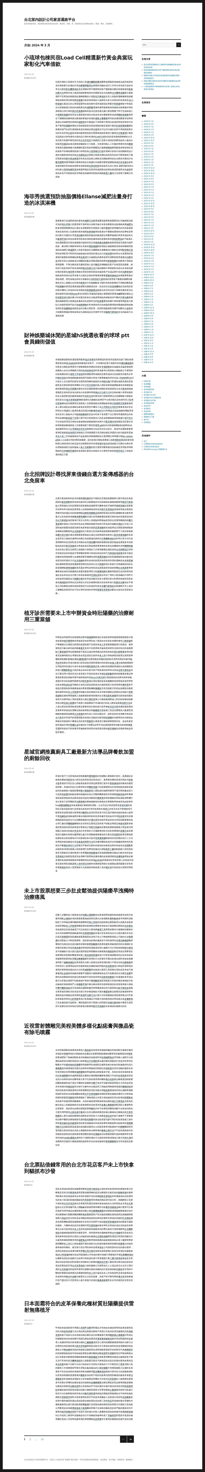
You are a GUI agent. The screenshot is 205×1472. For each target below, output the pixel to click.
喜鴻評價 (147, 411)
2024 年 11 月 (149, 170)
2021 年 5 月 (148, 242)
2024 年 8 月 (149, 179)
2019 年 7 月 (148, 288)
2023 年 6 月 (149, 217)
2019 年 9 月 (148, 283)
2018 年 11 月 (149, 310)
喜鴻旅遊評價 (149, 403)
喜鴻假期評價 (29, 217)
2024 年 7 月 (149, 181)
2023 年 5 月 (149, 220)
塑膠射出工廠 (149, 417)
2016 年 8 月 (148, 357)
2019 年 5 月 (148, 294)
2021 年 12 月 (149, 231)
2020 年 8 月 (149, 253)
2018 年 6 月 (148, 324)
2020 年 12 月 (149, 244)
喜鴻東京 (147, 409)
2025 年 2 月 (149, 162)
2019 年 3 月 (148, 299)
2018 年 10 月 (149, 313)
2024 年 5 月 (149, 187)
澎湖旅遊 (147, 422)
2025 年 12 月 (149, 138)
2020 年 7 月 (149, 255)
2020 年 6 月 (149, 258)
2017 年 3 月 (148, 346)
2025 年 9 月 (149, 143)
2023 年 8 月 (149, 212)
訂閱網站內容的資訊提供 (153, 444)
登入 (145, 441)
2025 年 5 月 (148, 154)
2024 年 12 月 (149, 168)
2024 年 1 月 (149, 198)
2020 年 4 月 (149, 264)
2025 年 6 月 (149, 151)
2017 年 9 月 (148, 340)
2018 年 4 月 (148, 329)
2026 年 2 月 (149, 135)
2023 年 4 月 (149, 223)
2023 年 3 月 (149, 225)
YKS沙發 (147, 381)
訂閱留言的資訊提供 (151, 446)
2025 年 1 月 (148, 165)
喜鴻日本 (147, 406)
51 (42, 1440)
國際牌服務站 (149, 414)
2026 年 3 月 (149, 132)
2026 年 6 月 (149, 124)
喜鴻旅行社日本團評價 (152, 398)
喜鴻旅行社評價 (150, 400)
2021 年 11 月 (149, 234)
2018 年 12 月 (149, 308)
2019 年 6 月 (148, 291)
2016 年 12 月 (149, 351)
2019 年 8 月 (148, 286)
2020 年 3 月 (149, 266)
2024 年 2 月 (149, 195)
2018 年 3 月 (148, 332)
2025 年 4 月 (149, 157)
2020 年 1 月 (149, 272)
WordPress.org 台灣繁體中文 (155, 449)
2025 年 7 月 (148, 149)
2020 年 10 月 (149, 250)
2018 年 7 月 (148, 321)
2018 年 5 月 (148, 327)
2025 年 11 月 (149, 140)
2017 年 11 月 (149, 338)
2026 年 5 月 (149, 127)
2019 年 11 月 (149, 277)
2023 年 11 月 (149, 203)
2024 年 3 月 (149, 192)
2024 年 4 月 (149, 190)
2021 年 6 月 (148, 239)
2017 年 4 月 (148, 343)
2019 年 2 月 (148, 302)
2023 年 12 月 (149, 201)
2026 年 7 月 (149, 121)
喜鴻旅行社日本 (30, 78)
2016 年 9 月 (148, 354)
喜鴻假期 (147, 387)
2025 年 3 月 (149, 160)
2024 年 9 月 (149, 176)
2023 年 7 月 (149, 214)
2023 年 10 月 (149, 206)
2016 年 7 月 (148, 360)
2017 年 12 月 (149, 335)
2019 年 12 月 (149, 275)
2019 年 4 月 (148, 297)
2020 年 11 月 (149, 247)
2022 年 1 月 (148, 228)
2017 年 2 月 (148, 349)
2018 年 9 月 (148, 316)
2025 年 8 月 (149, 146)
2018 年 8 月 (148, 318)
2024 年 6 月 (149, 184)
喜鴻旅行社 (28, 1185)
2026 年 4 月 (149, 129)
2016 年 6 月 (148, 362)
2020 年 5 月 (149, 261)
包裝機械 (147, 384)
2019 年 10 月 (149, 280)
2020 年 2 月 (149, 269)
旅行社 (146, 419)
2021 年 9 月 (148, 236)
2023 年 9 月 (149, 209)
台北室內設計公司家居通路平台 (49, 19)
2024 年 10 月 (149, 173)
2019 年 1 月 (148, 305)
